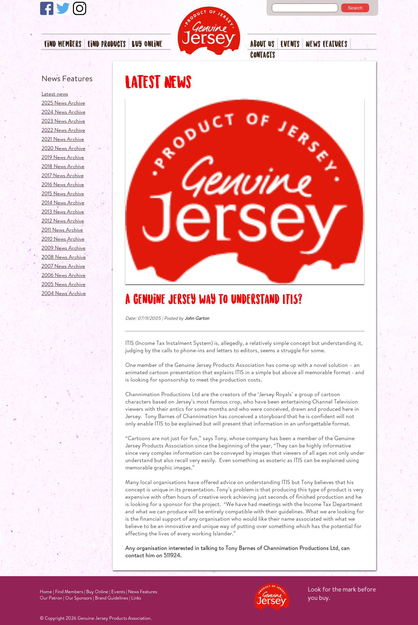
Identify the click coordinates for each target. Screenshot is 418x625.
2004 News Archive (64, 293)
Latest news (55, 93)
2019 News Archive (63, 157)
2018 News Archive (63, 166)
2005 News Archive (63, 284)
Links (136, 598)
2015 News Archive (63, 193)
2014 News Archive (63, 202)
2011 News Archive (62, 229)
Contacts (262, 55)
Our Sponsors (78, 598)
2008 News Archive (64, 257)
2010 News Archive (63, 238)
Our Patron (51, 598)
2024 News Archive (63, 111)
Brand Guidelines (111, 598)
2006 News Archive (63, 275)
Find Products (107, 44)
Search (355, 7)
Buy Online (147, 44)
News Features (327, 44)
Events (290, 44)
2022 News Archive (63, 130)
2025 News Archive (63, 102)
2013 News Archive (63, 211)
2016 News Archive (63, 184)
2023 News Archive (63, 121)
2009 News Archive (63, 247)
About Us (262, 44)
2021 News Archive (63, 139)
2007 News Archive (63, 266)
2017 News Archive (63, 175)
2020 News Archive (63, 148)
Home (46, 591)
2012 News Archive (63, 220)
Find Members (63, 44)
